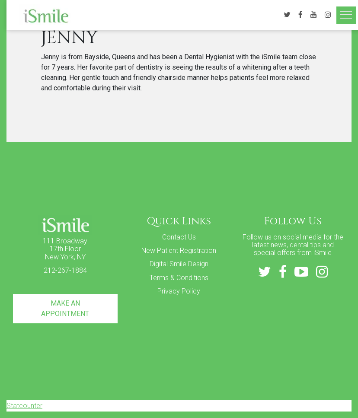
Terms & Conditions (179, 278)
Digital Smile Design (179, 264)
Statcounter (24, 406)
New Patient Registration (178, 250)
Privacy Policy (178, 291)
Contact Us (179, 237)
